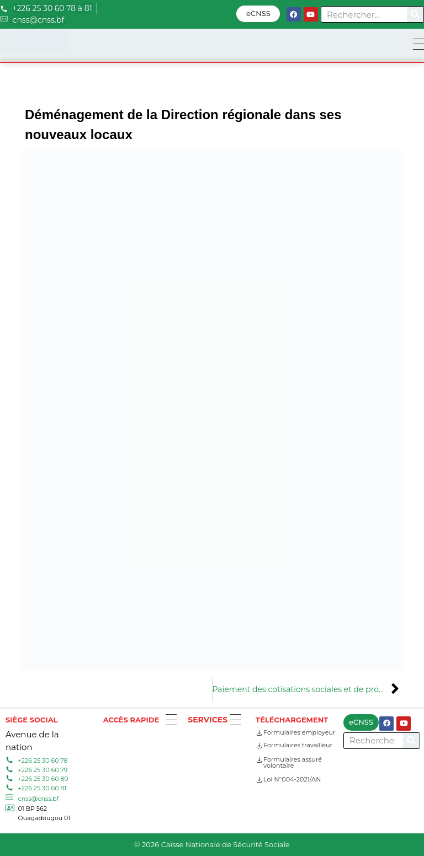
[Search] (415, 14)
